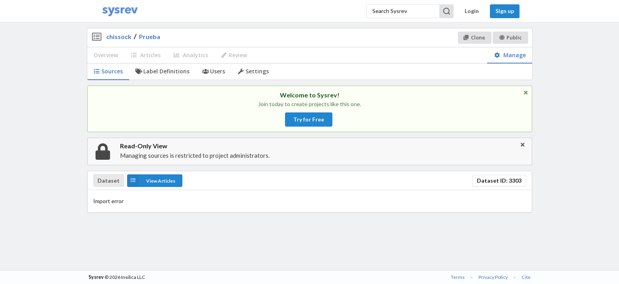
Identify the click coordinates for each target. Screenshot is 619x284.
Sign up (504, 10)
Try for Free (308, 119)
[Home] (120, 11)
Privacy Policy (493, 277)
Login (472, 10)
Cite (526, 277)
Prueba (149, 36)
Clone (474, 37)
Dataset (109, 181)
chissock (118, 36)
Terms (458, 277)
